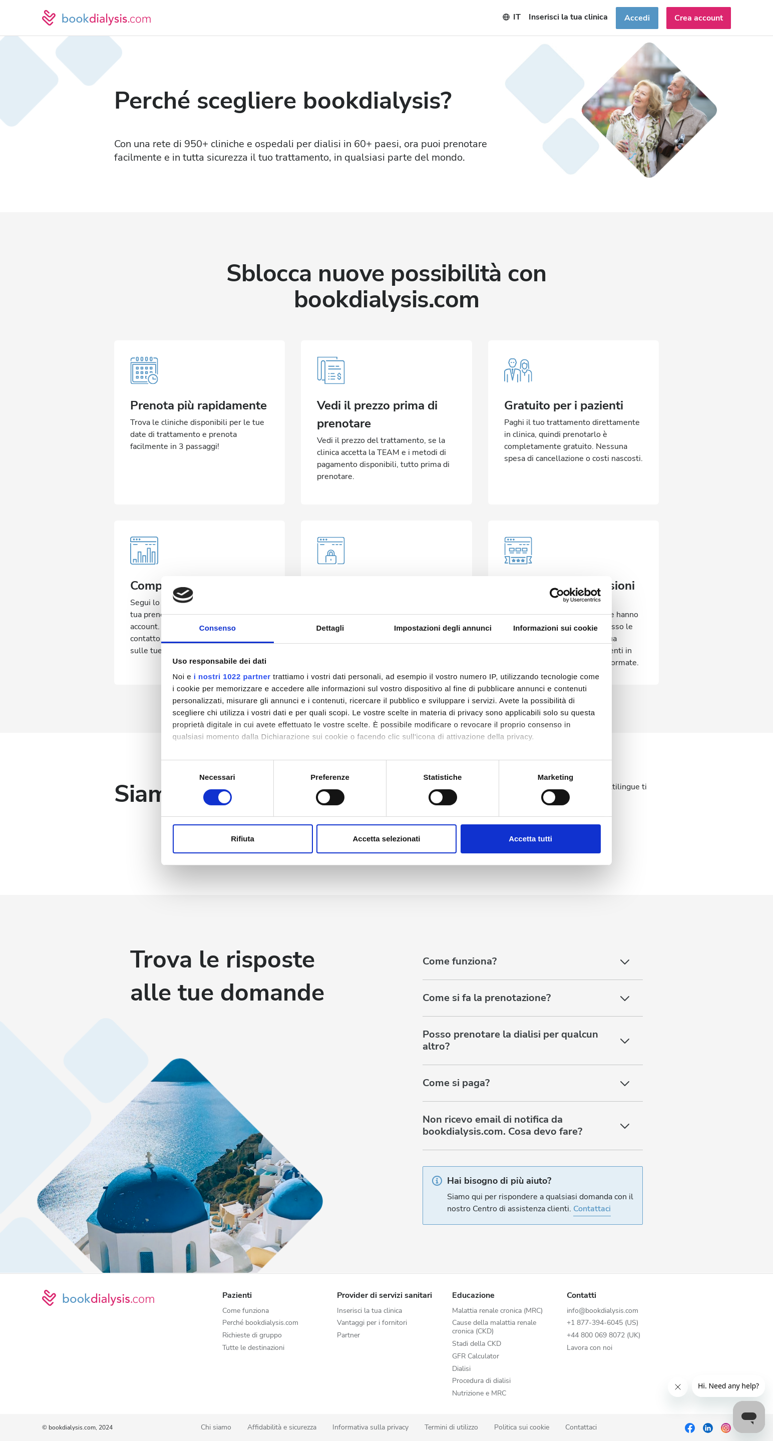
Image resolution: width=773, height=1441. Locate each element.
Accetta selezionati (386, 838)
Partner (348, 1335)
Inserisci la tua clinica (369, 1311)
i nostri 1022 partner (232, 676)
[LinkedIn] (708, 1427)
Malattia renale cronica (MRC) (497, 1311)
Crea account (698, 18)
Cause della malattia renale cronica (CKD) (494, 1327)
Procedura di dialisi (481, 1381)
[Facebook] (690, 1427)
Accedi (637, 18)
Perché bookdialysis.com (260, 1323)
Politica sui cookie (521, 1427)
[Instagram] (726, 1427)
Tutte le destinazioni (253, 1348)
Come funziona (245, 1311)
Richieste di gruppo (252, 1335)
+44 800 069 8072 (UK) (603, 1335)
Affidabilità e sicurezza (281, 1427)
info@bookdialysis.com (602, 1311)
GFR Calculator (475, 1356)
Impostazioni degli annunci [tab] (443, 628)
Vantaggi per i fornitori (372, 1323)
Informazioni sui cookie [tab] (555, 628)
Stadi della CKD (476, 1344)
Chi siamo (216, 1427)
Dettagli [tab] (330, 628)
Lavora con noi (589, 1348)
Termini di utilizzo (451, 1427)
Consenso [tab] (217, 628)
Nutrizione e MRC (479, 1393)
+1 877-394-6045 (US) (602, 1323)
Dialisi (461, 1369)
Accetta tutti (530, 838)
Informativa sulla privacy (370, 1427)
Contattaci (592, 1208)
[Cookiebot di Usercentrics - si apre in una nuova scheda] (557, 595)
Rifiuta (242, 838)
